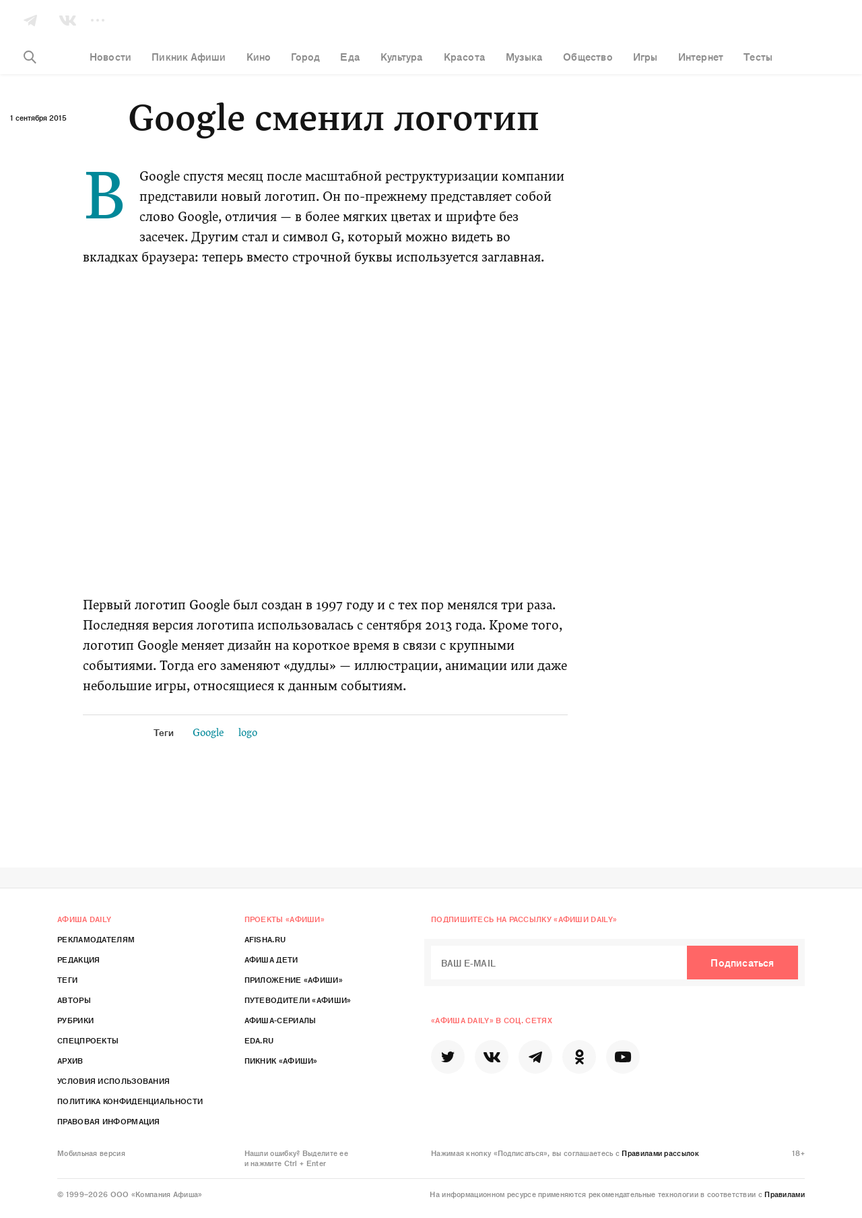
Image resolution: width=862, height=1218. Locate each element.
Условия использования (113, 1080)
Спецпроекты (88, 1040)
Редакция (78, 959)
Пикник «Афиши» (281, 1060)
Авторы (74, 999)
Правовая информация (108, 1121)
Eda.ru (259, 1040)
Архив (70, 1060)
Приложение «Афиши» (293, 979)
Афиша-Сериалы (280, 1020)
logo (247, 734)
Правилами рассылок (660, 1152)
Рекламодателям (96, 939)
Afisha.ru (265, 939)
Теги (67, 979)
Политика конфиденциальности (130, 1100)
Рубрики (75, 1020)
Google (208, 734)
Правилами (784, 1193)
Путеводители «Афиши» (298, 999)
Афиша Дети (271, 959)
